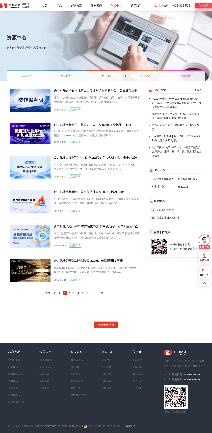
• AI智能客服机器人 (186, 179)
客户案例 (96, 5)
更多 (198, 89)
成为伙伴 (138, 381)
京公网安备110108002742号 (104, 426)
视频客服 (13, 381)
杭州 (194, 361)
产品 (59, 5)
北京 (166, 361)
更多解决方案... (76, 394)
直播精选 (185, 75)
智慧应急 (44, 388)
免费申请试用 (106, 324)
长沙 (201, 366)
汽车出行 (75, 367)
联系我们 (138, 374)
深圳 (180, 361)
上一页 (57, 293)
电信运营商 (76, 360)
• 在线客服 (182, 186)
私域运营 (44, 374)
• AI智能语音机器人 (163, 179)
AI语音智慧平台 (14, 401)
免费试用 (204, 5)
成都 (201, 361)
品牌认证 (138, 367)
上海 (173, 361)
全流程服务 (45, 367)
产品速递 (66, 75)
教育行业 (75, 388)
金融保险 (75, 374)
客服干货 (145, 75)
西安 (180, 366)
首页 (44, 5)
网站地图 (131, 426)
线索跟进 (13, 367)
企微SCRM (14, 394)
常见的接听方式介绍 (165, 218)
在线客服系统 (14, 374)
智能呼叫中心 (14, 360)
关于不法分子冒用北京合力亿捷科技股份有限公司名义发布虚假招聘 (98, 90)
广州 (187, 361)
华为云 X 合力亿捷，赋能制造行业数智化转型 (175, 127)
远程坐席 (44, 381)
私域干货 (106, 374)
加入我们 (138, 388)
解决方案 (76, 5)
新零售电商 (76, 381)
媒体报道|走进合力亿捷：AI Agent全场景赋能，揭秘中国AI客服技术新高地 (175, 116)
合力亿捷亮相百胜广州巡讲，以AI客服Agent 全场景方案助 (92, 125)
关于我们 (136, 5)
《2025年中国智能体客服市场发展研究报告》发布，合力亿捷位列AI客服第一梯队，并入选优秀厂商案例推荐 (176, 102)
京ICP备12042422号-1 (70, 426)
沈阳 (194, 366)
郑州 (187, 366)
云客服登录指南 (162, 210)
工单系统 (13, 388)
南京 (173, 366)
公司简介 (138, 360)
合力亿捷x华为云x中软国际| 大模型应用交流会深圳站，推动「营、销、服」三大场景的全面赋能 (177, 151)
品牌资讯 (26, 75)
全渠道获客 (45, 360)
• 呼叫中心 (158, 186)
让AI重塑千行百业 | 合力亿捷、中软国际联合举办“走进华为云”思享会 (176, 138)
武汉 (166, 366)
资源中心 (116, 5)
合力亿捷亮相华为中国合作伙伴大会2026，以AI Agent (88, 194)
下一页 (99, 293)
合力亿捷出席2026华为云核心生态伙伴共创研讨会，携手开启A (95, 157)
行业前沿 (106, 75)
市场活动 (106, 381)
